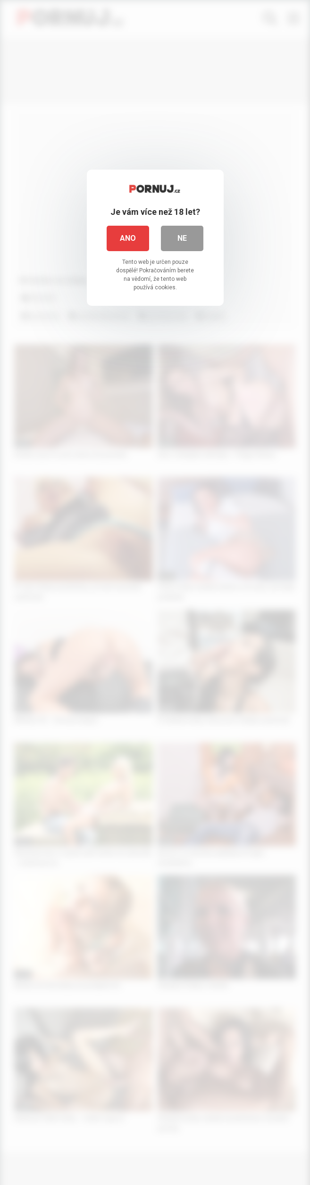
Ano (128, 238)
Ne (182, 238)
